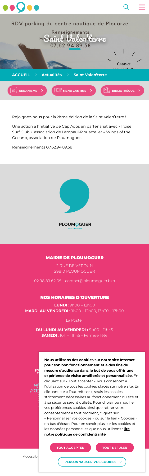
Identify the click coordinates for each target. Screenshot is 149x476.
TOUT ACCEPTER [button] (70, 448)
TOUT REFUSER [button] (114, 448)
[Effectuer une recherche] (126, 7)
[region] (74, 75)
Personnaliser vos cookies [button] (90, 462)
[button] (142, 7)
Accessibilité (33, 456)
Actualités (52, 75)
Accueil (21, 75)
